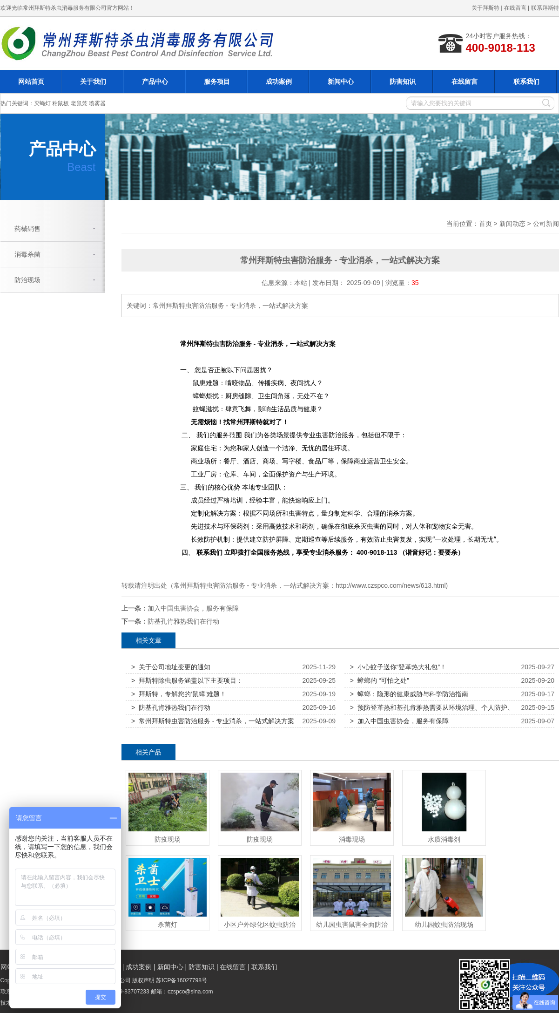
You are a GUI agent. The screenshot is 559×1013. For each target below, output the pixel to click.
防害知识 (403, 81)
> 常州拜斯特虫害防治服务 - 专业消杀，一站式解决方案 (212, 721)
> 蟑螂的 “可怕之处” (379, 680)
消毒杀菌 (27, 254)
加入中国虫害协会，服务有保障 (193, 608)
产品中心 (155, 81)
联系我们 (526, 81)
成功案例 (279, 81)
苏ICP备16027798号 (181, 980)
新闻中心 (341, 81)
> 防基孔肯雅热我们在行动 (170, 707)
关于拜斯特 (485, 8)
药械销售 (27, 228)
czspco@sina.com (190, 991)
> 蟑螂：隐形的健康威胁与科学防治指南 (409, 694)
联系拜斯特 (545, 8)
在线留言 (515, 8)
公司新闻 (546, 223)
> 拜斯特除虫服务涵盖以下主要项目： (187, 680)
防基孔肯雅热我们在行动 (183, 621)
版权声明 (143, 980)
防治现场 (27, 280)
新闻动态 (512, 223)
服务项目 (217, 81)
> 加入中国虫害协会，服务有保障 (399, 721)
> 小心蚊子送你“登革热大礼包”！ (398, 667)
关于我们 (93, 81)
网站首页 (31, 81)
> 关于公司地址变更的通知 (170, 667)
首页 (485, 223)
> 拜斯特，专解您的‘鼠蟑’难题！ (178, 694)
